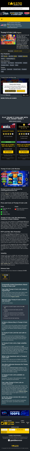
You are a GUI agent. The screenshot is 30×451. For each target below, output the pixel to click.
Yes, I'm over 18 (20, 91)
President (24, 69)
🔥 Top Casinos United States (13, 22)
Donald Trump (17, 69)
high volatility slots (6, 263)
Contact (23, 422)
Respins (12, 65)
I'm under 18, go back (10, 91)
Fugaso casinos (15, 296)
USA (2, 71)
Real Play (26, 95)
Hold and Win (18, 62)
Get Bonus (8, 152)
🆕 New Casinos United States (14, 24)
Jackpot (25, 62)
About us (27, 423)
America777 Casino (8, 131)
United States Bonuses (12, 27)
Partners (18, 422)
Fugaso (19, 32)
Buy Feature (11, 62)
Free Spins (3, 62)
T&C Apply (5, 154)
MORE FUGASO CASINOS (15, 121)
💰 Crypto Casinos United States (14, 25)
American (3, 69)
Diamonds (9, 69)
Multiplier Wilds (5, 65)
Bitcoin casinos (23, 391)
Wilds (16, 65)
